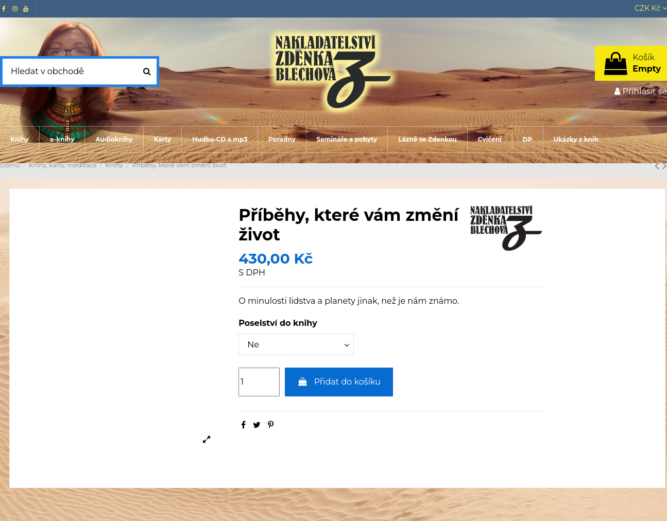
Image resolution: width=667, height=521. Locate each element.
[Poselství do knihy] (296, 344)
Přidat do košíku (339, 382)
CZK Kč (651, 8)
